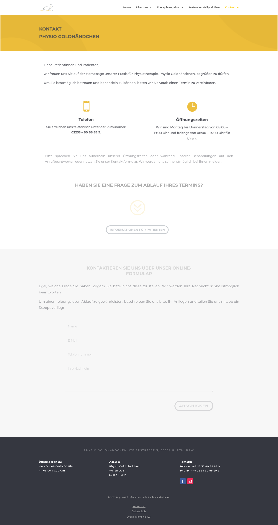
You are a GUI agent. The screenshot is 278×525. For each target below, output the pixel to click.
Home (127, 7)
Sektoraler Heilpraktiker (204, 7)
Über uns (142, 7)
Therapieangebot (168, 7)
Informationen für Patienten (137, 230)
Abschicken (194, 406)
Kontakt (230, 7)
